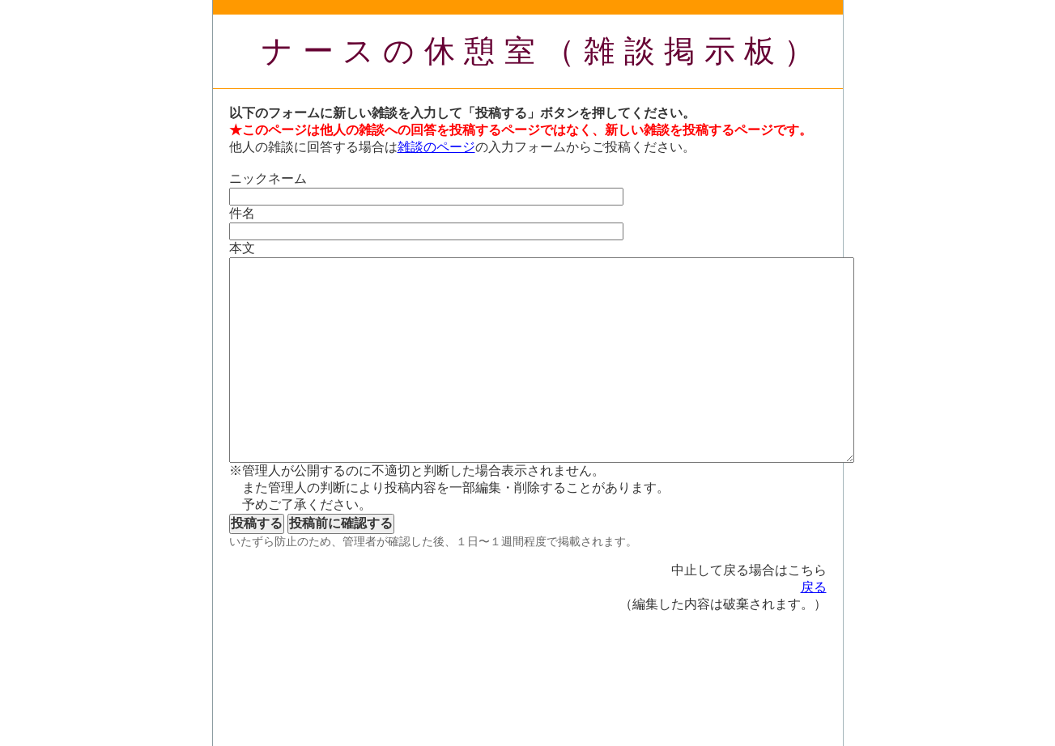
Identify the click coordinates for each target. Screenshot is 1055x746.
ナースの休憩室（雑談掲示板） (543, 51)
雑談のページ (436, 147)
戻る (814, 587)
